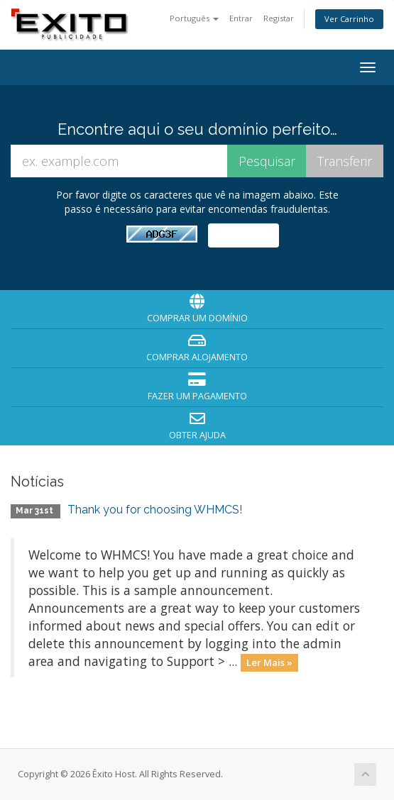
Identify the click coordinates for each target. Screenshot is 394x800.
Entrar (241, 18)
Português (194, 18)
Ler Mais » (269, 662)
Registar (278, 18)
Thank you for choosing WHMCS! (154, 509)
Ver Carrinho (349, 18)
